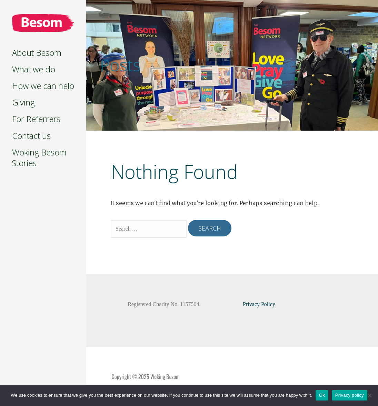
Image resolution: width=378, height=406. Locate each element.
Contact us (31, 135)
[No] (369, 395)
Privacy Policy (259, 304)
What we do (33, 69)
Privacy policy (349, 395)
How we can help (43, 85)
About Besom (36, 52)
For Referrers (36, 118)
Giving (23, 102)
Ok (322, 395)
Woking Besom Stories (39, 157)
